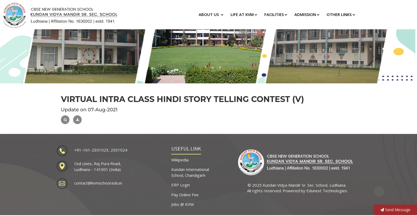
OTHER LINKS (339, 14)
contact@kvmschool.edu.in (98, 182)
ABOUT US (209, 14)
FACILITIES (274, 14)
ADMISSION (305, 14)
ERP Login (180, 183)
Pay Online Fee (185, 193)
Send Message (395, 208)
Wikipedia (180, 158)
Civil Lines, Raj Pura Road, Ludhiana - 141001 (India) (97, 165)
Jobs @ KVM (182, 203)
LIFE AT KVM (242, 14)
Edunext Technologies (326, 189)
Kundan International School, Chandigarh (190, 171)
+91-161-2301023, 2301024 (100, 148)
